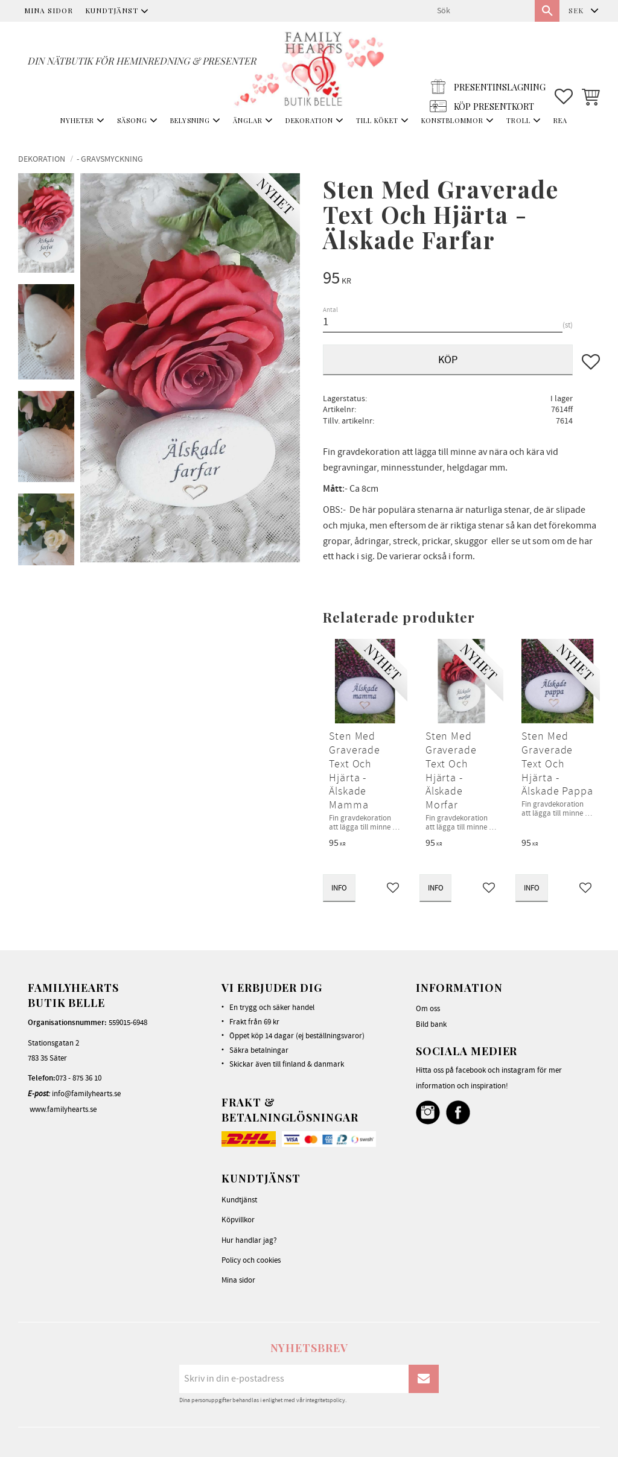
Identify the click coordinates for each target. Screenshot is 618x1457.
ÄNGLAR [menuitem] (248, 120)
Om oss (428, 1009)
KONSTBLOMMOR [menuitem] (452, 120)
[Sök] (547, 11)
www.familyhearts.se (63, 1109)
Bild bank (431, 1024)
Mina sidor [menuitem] (48, 10)
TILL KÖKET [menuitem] (377, 120)
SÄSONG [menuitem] (132, 120)
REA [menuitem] (560, 120)
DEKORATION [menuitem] (309, 120)
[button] (564, 67)
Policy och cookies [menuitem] (251, 1260)
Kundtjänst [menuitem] (111, 10)
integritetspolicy (325, 1400)
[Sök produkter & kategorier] (481, 11)
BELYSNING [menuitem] (190, 120)
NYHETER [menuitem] (77, 120)
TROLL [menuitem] (518, 120)
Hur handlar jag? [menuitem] (249, 1240)
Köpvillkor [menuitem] (238, 1220)
